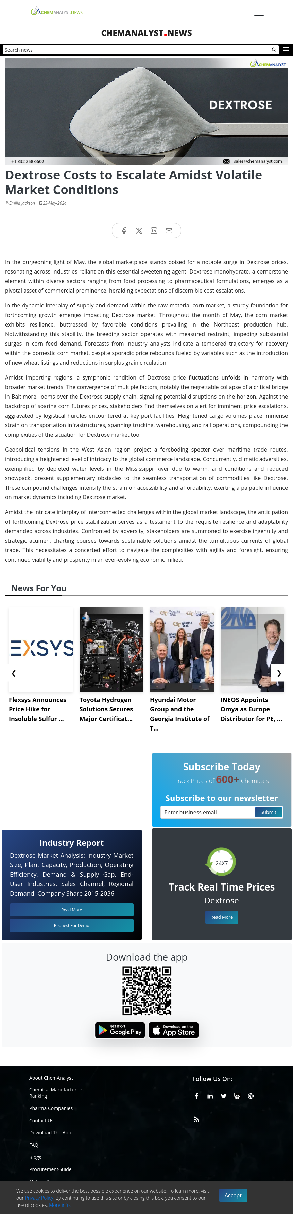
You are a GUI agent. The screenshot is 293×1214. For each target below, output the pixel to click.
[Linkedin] (210, 1095)
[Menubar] (259, 11)
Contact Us (41, 1120)
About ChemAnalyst (51, 1078)
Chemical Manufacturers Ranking (56, 1092)
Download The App (50, 1132)
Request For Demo (71, 925)
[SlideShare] (237, 1095)
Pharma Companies (51, 1108)
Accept (233, 1195)
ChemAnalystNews (146, 32)
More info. (60, 1205)
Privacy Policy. (40, 1198)
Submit (268, 812)
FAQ (33, 1145)
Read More (221, 917)
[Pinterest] (250, 1095)
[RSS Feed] (196, 1118)
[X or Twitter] (223, 1095)
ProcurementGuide (50, 1169)
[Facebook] (196, 1095)
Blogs (35, 1157)
